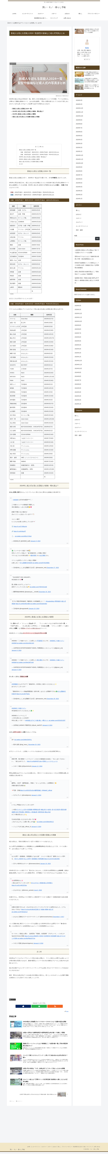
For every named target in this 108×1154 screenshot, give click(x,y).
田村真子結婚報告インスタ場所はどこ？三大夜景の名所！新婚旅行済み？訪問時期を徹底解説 (87, 265)
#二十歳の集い (37, 721)
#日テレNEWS (18, 859)
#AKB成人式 (29, 721)
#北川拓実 (57, 810)
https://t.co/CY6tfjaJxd (20, 527)
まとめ (20, 164)
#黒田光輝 (63, 810)
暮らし (56, 1148)
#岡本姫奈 (58, 602)
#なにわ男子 (27, 859)
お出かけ (51, 1148)
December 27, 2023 (53, 568)
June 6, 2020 (38, 891)
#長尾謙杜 (41, 859)
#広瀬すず (37, 910)
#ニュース (54, 762)
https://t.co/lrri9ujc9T (20, 532)
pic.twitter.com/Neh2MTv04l (25, 663)
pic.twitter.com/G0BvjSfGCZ (45, 822)
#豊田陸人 (28, 812)
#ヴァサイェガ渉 (21, 810)
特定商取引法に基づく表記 (77, 1148)
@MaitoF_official (47, 791)
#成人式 (63, 602)
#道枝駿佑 (34, 859)
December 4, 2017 (58, 917)
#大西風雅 (29, 810)
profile (22, 1148)
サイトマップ (89, 1148)
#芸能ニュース (46, 762)
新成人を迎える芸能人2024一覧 (27, 150)
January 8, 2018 (38, 944)
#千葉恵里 (39, 641)
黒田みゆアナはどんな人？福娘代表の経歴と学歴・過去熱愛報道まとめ (87, 258)
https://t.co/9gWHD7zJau (34, 762)
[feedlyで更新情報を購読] (39, 1006)
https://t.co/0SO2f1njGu (27, 791)
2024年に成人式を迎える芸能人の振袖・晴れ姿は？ (33, 157)
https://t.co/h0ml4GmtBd (22, 604)
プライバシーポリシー (64, 1148)
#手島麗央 (21, 812)
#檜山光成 (47, 812)
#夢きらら (45, 721)
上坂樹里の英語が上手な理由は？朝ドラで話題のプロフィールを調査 (87, 251)
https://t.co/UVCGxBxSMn (52, 859)
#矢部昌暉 (53, 936)
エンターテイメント (30, 1148)
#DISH (41, 936)
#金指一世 (50, 810)
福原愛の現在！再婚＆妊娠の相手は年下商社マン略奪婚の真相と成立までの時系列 (87, 280)
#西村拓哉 (41, 812)
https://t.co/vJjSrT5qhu (23, 694)
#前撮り (50, 883)
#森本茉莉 (33, 556)
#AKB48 (15, 500)
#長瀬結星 (34, 812)
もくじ (37, 146)
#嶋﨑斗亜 (15, 812)
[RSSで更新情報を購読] (42, 1006)
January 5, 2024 (36, 796)
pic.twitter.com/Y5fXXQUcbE (38, 587)
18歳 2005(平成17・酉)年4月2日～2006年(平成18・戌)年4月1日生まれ (39, 152)
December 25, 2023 (45, 592)
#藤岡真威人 (38, 791)
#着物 (46, 910)
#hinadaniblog (50, 602)
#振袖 (13, 604)
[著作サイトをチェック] (35, 1006)
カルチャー (12, 1000)
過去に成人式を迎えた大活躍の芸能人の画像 (31, 162)
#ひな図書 (23, 563)
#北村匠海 (47, 936)
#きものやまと (35, 883)
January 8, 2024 (35, 541)
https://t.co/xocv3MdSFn (31, 936)
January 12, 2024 (37, 767)
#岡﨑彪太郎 (36, 810)
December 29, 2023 (53, 699)
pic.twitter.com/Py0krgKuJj (19, 912)
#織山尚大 (44, 810)
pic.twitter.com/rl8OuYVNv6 (23, 537)
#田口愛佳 (39, 660)
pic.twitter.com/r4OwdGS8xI (38, 604)
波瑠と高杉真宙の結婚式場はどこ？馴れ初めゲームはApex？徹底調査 (87, 273)
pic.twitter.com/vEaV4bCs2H (25, 644)
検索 (75, 235)
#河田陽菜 (15, 684)
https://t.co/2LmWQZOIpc (19, 886)
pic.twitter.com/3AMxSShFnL (23, 740)
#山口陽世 (42, 556)
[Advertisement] (39, 49)
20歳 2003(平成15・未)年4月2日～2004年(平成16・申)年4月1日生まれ (39, 154)
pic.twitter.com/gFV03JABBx (41, 563)
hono (87, 48)
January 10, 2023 (45, 864)
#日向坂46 (29, 563)
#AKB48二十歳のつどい (57, 641)
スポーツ (45, 1148)
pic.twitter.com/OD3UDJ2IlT (57, 721)
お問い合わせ (96, 1148)
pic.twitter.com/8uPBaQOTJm (26, 939)
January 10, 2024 (34, 609)
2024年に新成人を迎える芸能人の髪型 (29, 159)
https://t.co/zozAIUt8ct (27, 910)
